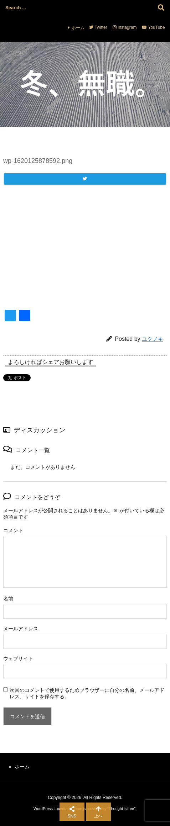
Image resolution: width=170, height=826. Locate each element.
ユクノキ (152, 339)
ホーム (78, 27)
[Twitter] (85, 179)
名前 (8, 599)
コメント (13, 530)
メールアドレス (20, 628)
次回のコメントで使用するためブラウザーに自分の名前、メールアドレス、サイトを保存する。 (87, 693)
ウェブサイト (18, 658)
